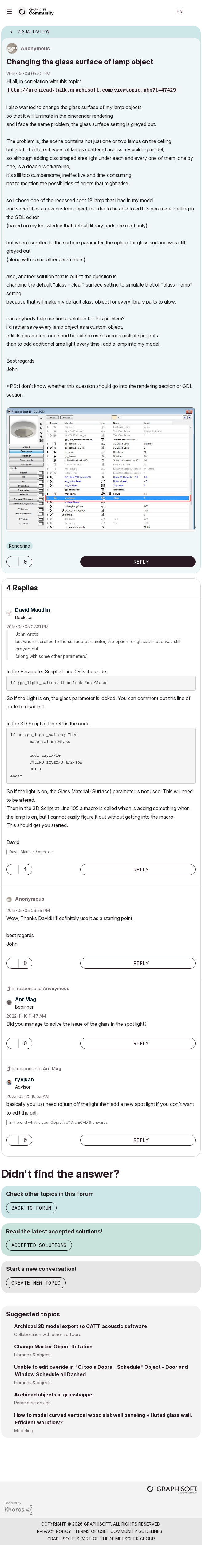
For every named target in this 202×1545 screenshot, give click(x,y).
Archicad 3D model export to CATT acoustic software (80, 1326)
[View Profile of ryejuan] (24, 1079)
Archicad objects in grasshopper (54, 1395)
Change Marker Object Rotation (53, 1346)
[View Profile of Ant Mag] (25, 999)
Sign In (192, 11)
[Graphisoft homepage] (172, 1490)
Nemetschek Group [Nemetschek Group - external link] (132, 1538)
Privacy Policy (54, 1531)
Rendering (19, 545)
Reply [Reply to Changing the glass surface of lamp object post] (141, 562)
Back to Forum (31, 1208)
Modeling (23, 1430)
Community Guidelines (136, 1531)
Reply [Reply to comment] (141, 869)
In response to (40, 988)
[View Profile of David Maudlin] (32, 610)
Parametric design (32, 1402)
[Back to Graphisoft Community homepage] (37, 11)
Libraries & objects (33, 1354)
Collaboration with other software (47, 1334)
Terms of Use (90, 1531)
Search (158, 11)
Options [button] (192, 30)
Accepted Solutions (39, 1245)
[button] (12, 561)
